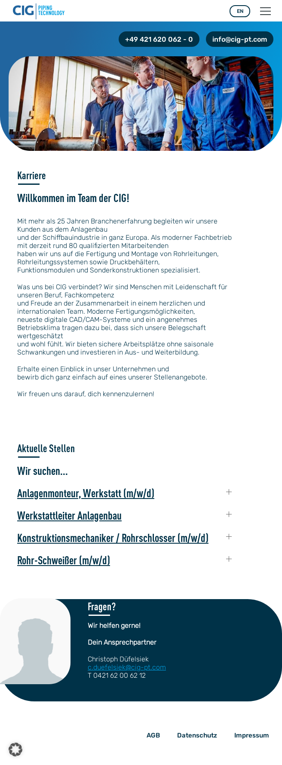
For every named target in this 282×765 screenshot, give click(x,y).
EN (240, 11)
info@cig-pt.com (239, 39)
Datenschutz (197, 735)
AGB (153, 735)
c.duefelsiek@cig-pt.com (127, 667)
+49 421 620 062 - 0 (159, 39)
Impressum (251, 735)
